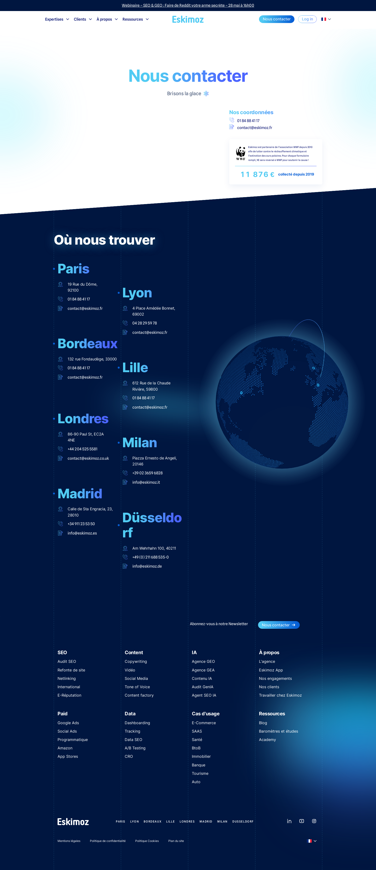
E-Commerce (204, 722)
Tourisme (200, 773)
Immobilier (201, 756)
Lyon (134, 821)
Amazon (65, 748)
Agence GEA (203, 670)
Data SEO (133, 739)
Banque (198, 765)
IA (194, 652)
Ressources (136, 19)
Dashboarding (137, 722)
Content (134, 652)
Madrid (206, 821)
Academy (267, 739)
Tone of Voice (137, 686)
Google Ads (68, 722)
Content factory (139, 695)
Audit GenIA (202, 686)
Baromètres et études (278, 731)
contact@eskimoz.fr (250, 127)
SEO (62, 652)
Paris (120, 821)
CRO (129, 756)
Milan (222, 821)
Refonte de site (71, 670)
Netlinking (67, 678)
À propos (108, 19)
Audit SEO (67, 661)
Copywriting (136, 661)
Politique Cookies (147, 841)
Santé (197, 739)
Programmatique (73, 739)
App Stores (68, 756)
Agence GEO (203, 661)
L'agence (267, 661)
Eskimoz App (271, 670)
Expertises (57, 19)
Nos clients (269, 686)
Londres (187, 821)
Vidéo (130, 670)
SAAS (197, 731)
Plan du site (176, 841)
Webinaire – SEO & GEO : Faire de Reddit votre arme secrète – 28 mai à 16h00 (188, 5)
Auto (196, 781)
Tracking (132, 731)
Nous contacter (277, 19)
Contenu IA (202, 678)
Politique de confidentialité (108, 841)
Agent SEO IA (204, 695)
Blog (263, 722)
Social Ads (67, 731)
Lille (170, 821)
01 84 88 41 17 (244, 120)
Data (130, 714)
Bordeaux (152, 821)
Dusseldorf (243, 821)
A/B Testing (135, 748)
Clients (83, 19)
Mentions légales (69, 841)
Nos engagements (275, 678)
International (69, 686)
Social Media (136, 678)
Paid (62, 714)
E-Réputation (69, 695)
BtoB (196, 748)
